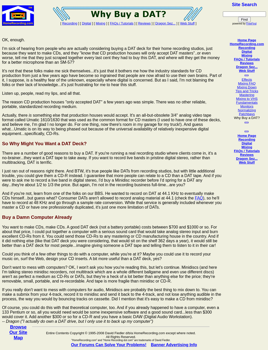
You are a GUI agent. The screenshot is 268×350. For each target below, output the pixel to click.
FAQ (199, 198)
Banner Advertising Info (174, 345)
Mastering (246, 95)
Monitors (246, 106)
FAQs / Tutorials (121, 23)
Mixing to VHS (247, 99)
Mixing (100, 23)
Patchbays (247, 114)
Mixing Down (247, 87)
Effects (247, 80)
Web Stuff (187, 23)
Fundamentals (247, 102)
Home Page (247, 40)
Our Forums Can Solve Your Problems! (108, 345)
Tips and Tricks (246, 91)
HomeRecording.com (247, 44)
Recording (69, 23)
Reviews (144, 23)
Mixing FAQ (247, 83)
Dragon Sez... (165, 23)
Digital (86, 23)
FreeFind (251, 23)
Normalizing (247, 110)
